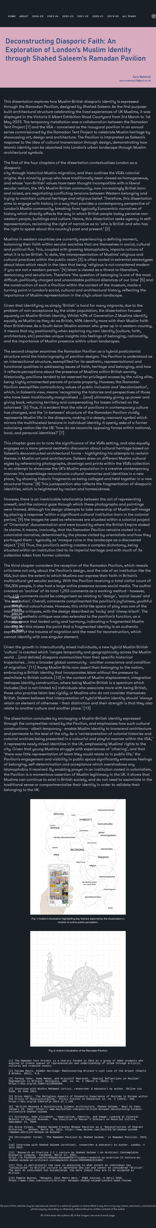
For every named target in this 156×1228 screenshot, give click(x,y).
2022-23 (17, 614)
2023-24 (17, 609)
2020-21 (17, 622)
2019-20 (17, 626)
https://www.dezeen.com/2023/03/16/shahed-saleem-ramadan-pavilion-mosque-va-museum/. (73, 1131)
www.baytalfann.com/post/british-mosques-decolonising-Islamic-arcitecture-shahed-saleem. (76, 1110)
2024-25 (17, 605)
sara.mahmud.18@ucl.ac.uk (135, 80)
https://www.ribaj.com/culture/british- (38, 1180)
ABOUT (16, 601)
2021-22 (17, 618)
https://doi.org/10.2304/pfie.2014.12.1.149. (41, 1101)
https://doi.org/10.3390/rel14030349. (37, 1083)
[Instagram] (153, 16)
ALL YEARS (18, 630)
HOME (15, 597)
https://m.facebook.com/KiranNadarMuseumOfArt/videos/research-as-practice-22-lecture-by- (75, 1157)
